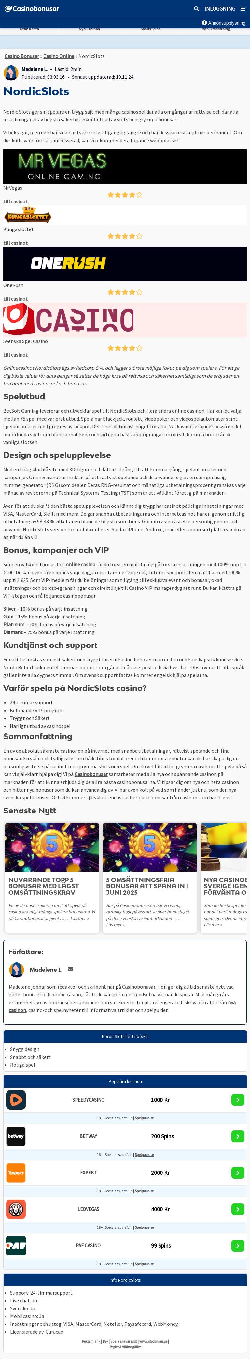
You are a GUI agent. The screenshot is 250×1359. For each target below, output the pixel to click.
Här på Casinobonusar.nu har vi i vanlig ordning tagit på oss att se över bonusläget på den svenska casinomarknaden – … (147, 911)
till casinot (15, 201)
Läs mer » (79, 918)
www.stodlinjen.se (153, 1341)
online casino (80, 564)
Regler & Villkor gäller (125, 1347)
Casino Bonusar (22, 56)
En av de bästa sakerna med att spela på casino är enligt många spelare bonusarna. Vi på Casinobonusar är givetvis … (51, 911)
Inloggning (219, 8)
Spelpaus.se (144, 1118)
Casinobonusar (91, 774)
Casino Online (58, 56)
